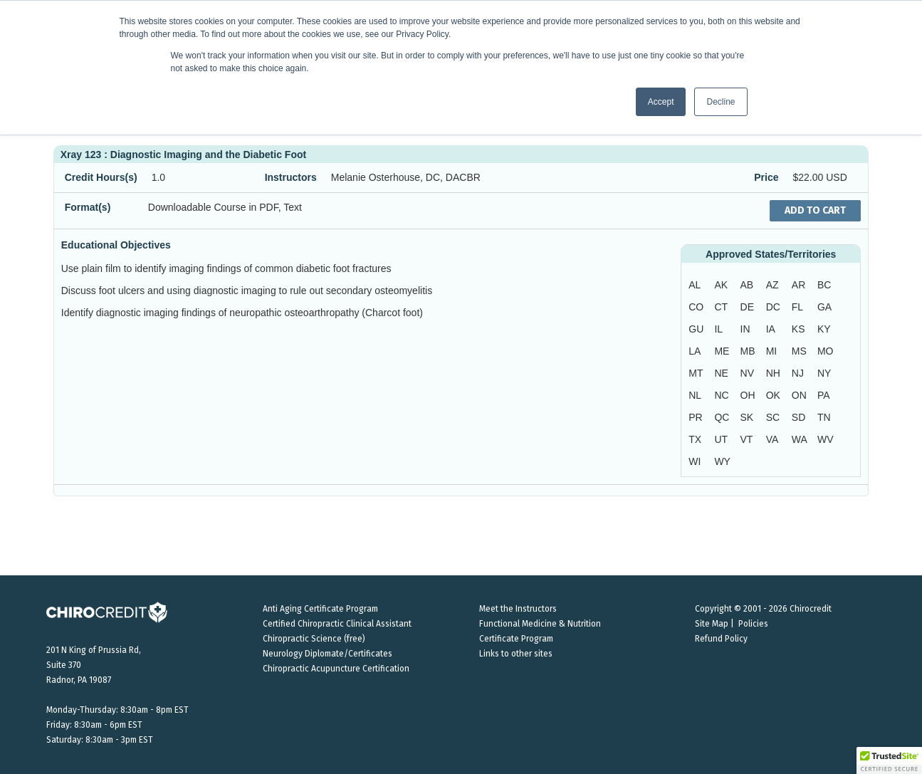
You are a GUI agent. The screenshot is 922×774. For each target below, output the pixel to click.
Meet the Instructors (518, 609)
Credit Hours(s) (101, 177)
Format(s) (88, 207)
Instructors (291, 177)
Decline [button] (720, 102)
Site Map (711, 624)
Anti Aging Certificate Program (320, 609)
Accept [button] (661, 102)
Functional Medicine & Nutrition (540, 624)
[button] (889, 760)
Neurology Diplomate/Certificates (327, 654)
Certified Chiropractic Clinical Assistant (337, 624)
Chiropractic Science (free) (314, 639)
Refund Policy (721, 639)
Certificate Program (516, 639)
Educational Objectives (116, 245)
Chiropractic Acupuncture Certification (336, 669)
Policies (753, 624)
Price (766, 177)
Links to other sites (515, 654)
